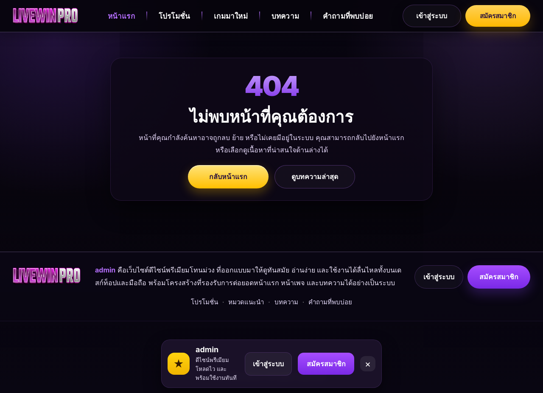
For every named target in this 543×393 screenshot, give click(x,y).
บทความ (284, 16)
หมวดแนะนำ (246, 314)
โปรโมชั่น (172, 16)
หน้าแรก (119, 16)
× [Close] (368, 359)
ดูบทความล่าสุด (314, 176)
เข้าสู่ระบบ (429, 15)
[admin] (45, 16)
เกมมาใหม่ (229, 16)
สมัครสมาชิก (496, 15)
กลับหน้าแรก (228, 176)
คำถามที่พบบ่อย (347, 16)
